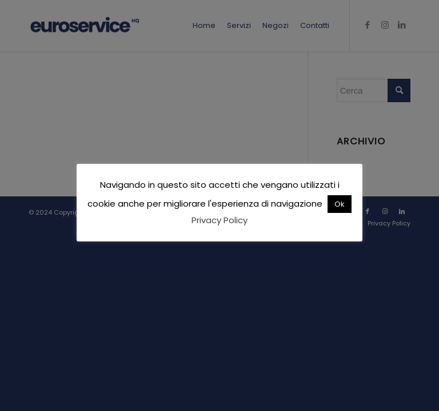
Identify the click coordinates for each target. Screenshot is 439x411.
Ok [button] (339, 204)
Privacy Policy (219, 220)
